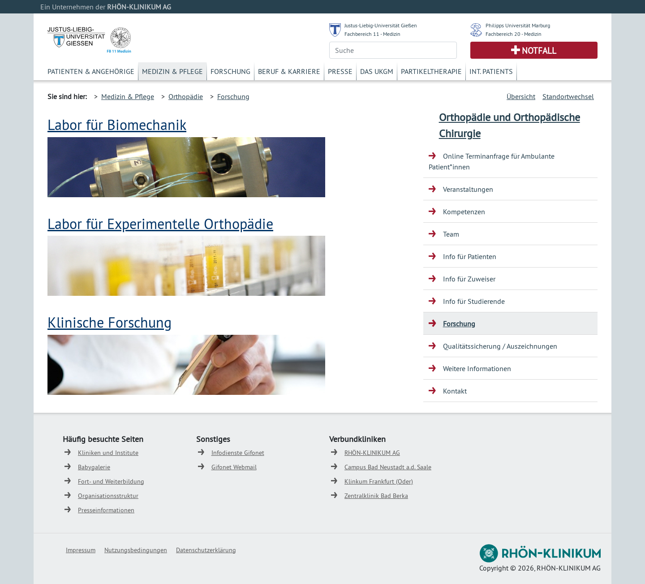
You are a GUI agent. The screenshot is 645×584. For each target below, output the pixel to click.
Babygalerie (94, 467)
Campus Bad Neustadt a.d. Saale (387, 467)
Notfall (539, 50)
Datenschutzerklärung (206, 550)
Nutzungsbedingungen (135, 550)
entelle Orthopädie (215, 224)
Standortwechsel (568, 96)
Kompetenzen (464, 211)
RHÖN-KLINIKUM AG (372, 453)
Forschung (230, 71)
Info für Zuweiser (469, 278)
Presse (340, 71)
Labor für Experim (102, 224)
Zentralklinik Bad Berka (376, 496)
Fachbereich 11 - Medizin (372, 33)
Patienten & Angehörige (90, 71)
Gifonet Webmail (234, 467)
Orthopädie (185, 96)
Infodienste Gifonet (237, 453)
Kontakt (455, 390)
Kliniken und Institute (108, 453)
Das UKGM (376, 71)
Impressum (80, 550)
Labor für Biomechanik (116, 125)
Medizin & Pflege (172, 71)
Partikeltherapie (431, 71)
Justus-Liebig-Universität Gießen (380, 25)
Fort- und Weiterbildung (111, 481)
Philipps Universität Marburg (518, 25)
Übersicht (521, 96)
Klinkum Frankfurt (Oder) (378, 481)
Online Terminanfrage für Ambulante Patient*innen (492, 161)
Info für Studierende (474, 301)
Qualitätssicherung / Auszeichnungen (500, 346)
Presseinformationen (106, 510)
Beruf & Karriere (289, 71)
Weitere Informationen (477, 368)
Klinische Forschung (109, 322)
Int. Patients (491, 71)
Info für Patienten (469, 256)
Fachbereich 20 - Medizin (514, 33)
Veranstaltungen (468, 189)
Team (451, 233)
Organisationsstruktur (108, 496)
